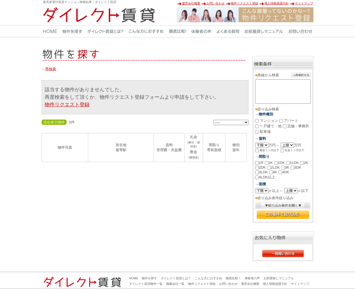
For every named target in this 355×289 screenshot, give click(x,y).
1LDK (292, 163)
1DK (279, 163)
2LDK (273, 167)
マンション (266, 120)
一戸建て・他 (268, 126)
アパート (288, 120)
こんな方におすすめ (208, 278)
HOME (133, 278)
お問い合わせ (215, 3)
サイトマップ (304, 3)
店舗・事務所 (296, 126)
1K (269, 163)
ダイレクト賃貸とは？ (176, 278)
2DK (260, 167)
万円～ (267, 145)
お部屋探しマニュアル (278, 278)
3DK (296, 167)
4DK (283, 172)
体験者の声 (252, 278)
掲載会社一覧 (175, 283)
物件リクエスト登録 (244, 3)
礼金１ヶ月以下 (292, 150)
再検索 (50, 69)
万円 (291, 145)
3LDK (261, 172)
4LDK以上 (265, 177)
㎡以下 (296, 190)
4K (273, 172)
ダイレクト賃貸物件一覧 (146, 283)
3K (285, 167)
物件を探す (149, 278)
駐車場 (263, 132)
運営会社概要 (191, 3)
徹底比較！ (233, 278)
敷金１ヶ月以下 (267, 150)
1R (259, 163)
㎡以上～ (269, 190)
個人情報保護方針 (276, 3)
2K (304, 163)
